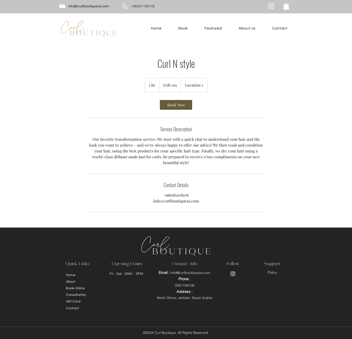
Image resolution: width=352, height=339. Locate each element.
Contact (72, 308)
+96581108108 (143, 6)
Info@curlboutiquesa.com (88, 6)
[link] (176, 105)
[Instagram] (271, 6)
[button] (286, 6)
